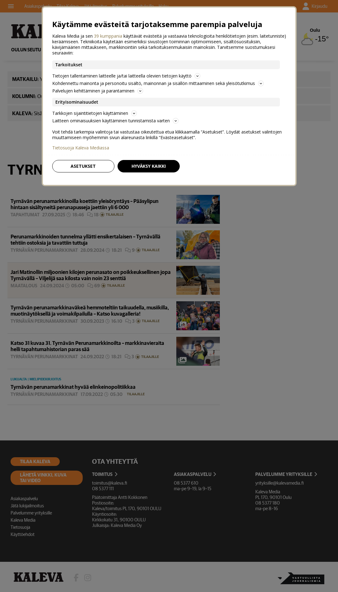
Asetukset (83, 166)
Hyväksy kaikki (149, 166)
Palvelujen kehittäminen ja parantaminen (97, 91)
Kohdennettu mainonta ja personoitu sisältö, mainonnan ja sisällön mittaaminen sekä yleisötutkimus (158, 83)
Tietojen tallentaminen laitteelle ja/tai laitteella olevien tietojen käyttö (126, 76)
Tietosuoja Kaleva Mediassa (80, 148)
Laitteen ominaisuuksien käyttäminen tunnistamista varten (115, 121)
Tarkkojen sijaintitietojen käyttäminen (94, 113)
